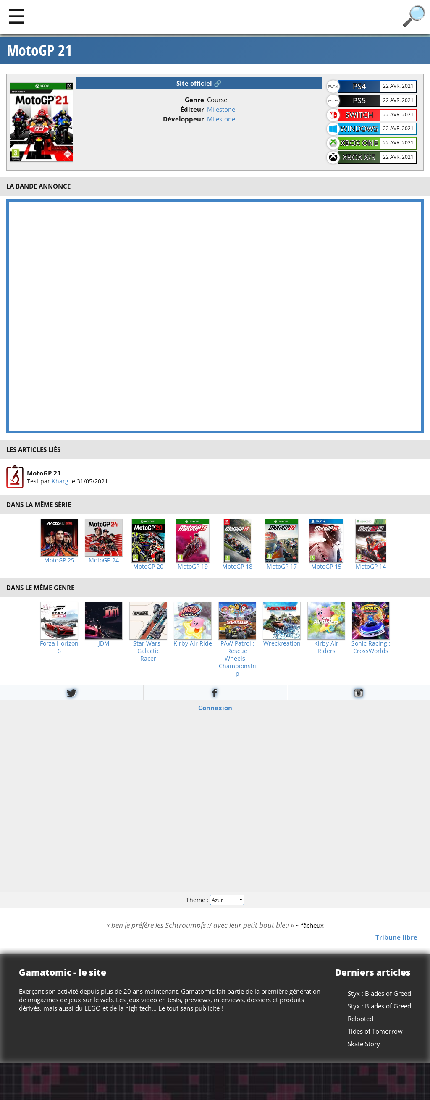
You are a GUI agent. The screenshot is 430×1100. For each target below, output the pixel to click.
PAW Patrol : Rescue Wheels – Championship (237, 658)
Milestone (221, 109)
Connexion (215, 707)
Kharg (60, 481)
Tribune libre (396, 936)
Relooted (360, 1018)
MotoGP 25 (59, 560)
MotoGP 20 (148, 566)
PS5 (359, 100)
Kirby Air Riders (326, 647)
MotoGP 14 (371, 566)
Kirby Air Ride (192, 643)
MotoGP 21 (39, 50)
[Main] (16, 15)
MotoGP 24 (104, 560)
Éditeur (192, 109)
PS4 (359, 86)
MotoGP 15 (326, 566)
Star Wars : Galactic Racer (148, 651)
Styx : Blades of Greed (379, 993)
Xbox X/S (359, 157)
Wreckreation (282, 643)
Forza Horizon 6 (59, 647)
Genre (194, 99)
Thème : (215, 900)
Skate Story (364, 1044)
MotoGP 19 (193, 566)
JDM (104, 643)
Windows (359, 128)
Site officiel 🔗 (199, 83)
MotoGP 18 (237, 566)
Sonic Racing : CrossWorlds (371, 647)
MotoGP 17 (282, 566)
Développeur (183, 119)
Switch (359, 115)
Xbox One (359, 143)
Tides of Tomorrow (375, 1031)
